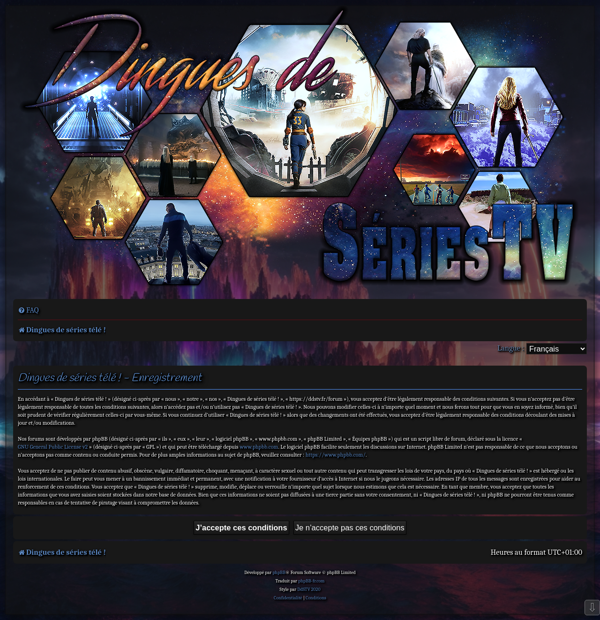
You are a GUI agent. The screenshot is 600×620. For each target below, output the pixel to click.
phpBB (278, 572)
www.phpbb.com (259, 447)
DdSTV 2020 (308, 589)
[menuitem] (28, 310)
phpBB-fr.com (311, 581)
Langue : (510, 348)
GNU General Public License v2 (53, 447)
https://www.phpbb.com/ (336, 455)
